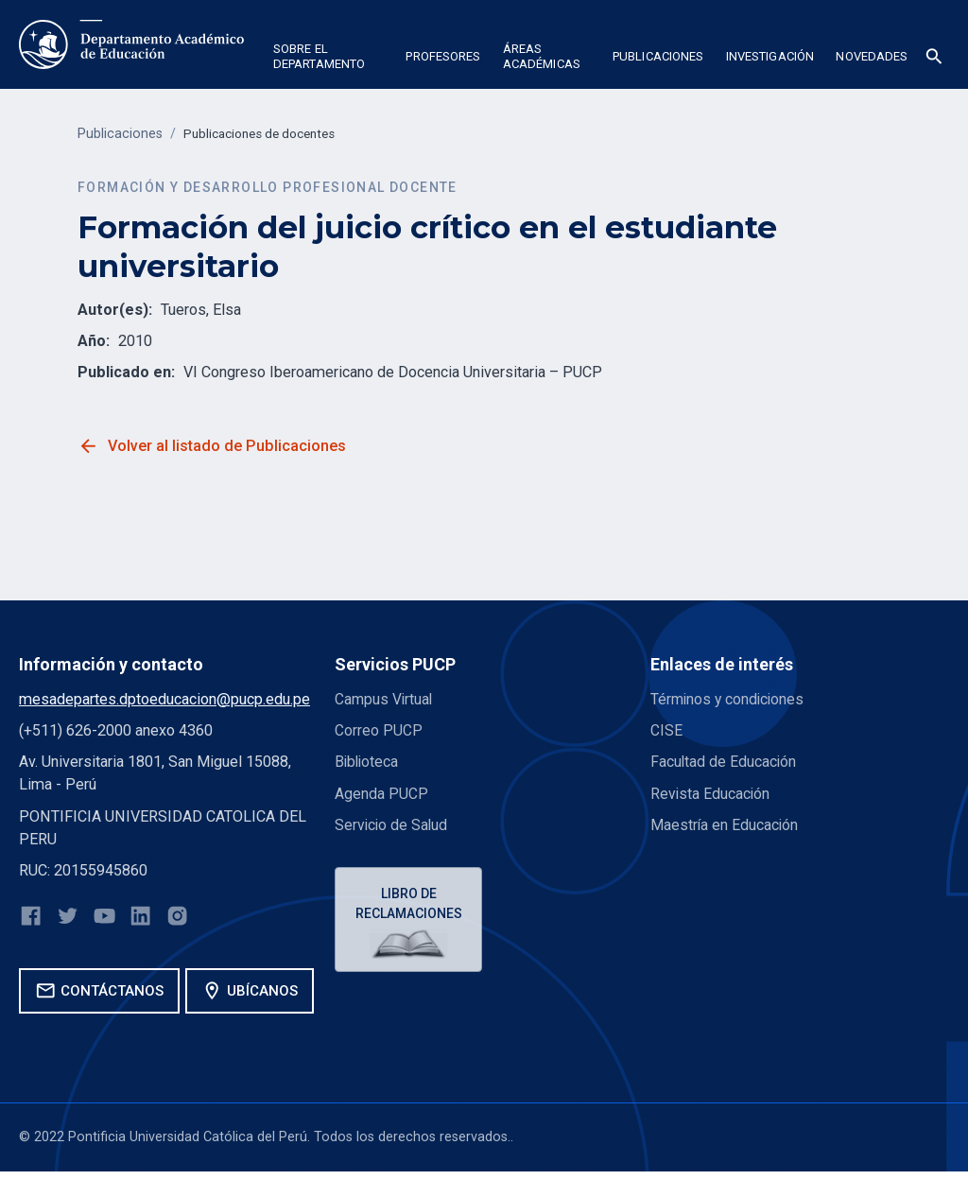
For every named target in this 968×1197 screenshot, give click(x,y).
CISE (666, 730)
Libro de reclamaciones (410, 904)
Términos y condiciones (729, 699)
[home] (131, 44)
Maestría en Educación (725, 825)
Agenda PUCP (381, 793)
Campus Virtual (385, 699)
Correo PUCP (379, 730)
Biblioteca (368, 762)
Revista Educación (710, 793)
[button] (328, 59)
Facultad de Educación (724, 762)
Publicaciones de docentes (266, 134)
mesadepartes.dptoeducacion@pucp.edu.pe (164, 699)
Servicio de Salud (392, 825)
